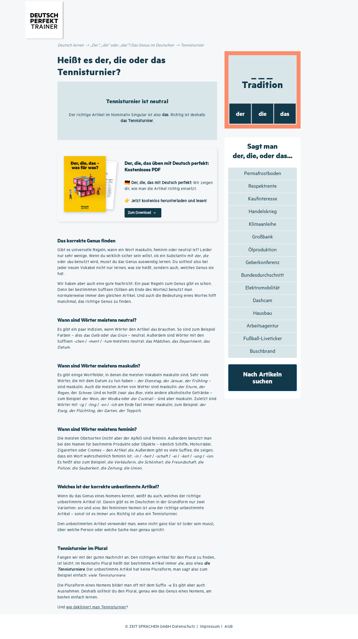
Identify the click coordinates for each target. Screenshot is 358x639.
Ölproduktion (262, 250)
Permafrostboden (262, 174)
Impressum (210, 626)
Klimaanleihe (262, 224)
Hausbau (262, 313)
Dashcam (262, 301)
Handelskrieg (263, 212)
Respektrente (262, 186)
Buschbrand (262, 351)
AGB (228, 626)
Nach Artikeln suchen (262, 377)
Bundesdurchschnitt (262, 275)
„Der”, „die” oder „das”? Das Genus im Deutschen (132, 45)
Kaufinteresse (262, 199)
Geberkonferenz (262, 263)
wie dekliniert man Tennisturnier (96, 607)
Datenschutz (183, 626)
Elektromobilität (262, 288)
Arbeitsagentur (263, 326)
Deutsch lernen (71, 45)
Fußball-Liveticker (262, 339)
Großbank (262, 237)
